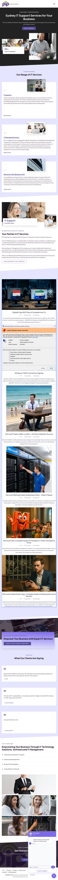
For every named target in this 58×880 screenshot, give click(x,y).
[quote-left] (5, 669)
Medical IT (4, 872)
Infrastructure (22, 870)
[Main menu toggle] (54, 3)
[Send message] (53, 867)
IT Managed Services (11, 137)
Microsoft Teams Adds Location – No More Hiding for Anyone (29, 434)
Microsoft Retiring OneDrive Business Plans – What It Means (29, 495)
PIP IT (3, 870)
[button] (17, 643)
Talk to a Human (42, 871)
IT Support (8, 95)
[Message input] (39, 867)
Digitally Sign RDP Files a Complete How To (29, 312)
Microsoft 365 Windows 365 (14, 174)
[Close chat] (54, 834)
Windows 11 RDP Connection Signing (29, 373)
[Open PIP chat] (54, 876)
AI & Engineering (12, 872)
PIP (21, 315)
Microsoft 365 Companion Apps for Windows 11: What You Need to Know (29, 542)
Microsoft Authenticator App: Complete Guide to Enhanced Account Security (29, 595)
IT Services (8, 870)
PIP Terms (32, 874)
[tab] (29, 754)
